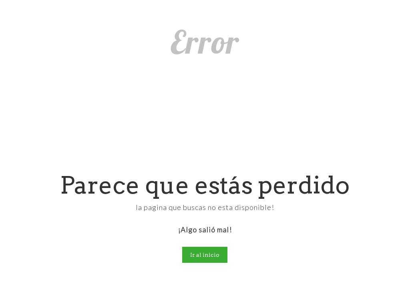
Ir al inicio (204, 255)
